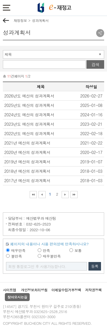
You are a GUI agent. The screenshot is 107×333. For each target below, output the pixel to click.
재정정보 (20, 20)
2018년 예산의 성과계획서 (27, 171)
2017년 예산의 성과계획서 (27, 180)
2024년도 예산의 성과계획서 (29, 114)
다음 (65, 194)
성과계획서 (40, 20)
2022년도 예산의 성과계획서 (29, 133)
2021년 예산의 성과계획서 (27, 143)
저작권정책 (93, 289)
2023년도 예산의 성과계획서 (29, 124)
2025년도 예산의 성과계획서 (29, 105)
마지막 (74, 194)
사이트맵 (9, 289)
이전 (42, 194)
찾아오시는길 (17, 297)
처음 (33, 194)
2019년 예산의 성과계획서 (27, 162)
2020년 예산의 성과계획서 (27, 152)
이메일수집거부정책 (66, 289)
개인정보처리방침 (34, 289)
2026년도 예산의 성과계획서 (29, 96)
